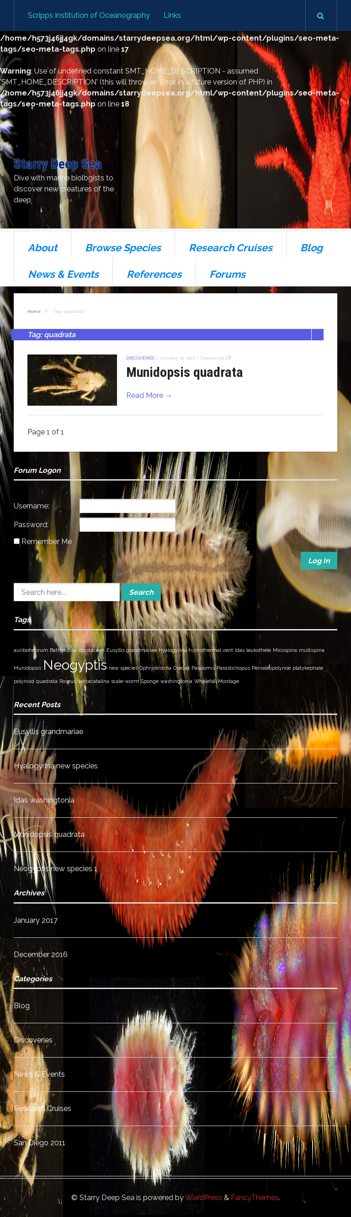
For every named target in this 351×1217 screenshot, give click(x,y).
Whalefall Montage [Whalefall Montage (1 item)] (216, 681)
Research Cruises (230, 248)
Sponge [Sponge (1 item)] (150, 681)
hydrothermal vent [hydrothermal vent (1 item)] (211, 650)
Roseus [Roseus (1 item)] (67, 681)
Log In (319, 560)
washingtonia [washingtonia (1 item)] (176, 681)
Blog (311, 248)
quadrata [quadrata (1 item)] (47, 681)
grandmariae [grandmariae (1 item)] (141, 650)
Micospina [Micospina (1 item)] (285, 650)
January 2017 (36, 920)
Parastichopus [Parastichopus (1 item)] (233, 668)
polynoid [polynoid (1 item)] (24, 681)
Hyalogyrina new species (56, 766)
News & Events (63, 274)
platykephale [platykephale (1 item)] (307, 668)
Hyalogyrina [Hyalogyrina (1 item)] (173, 650)
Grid (305, 334)
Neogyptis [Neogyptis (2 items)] (75, 665)
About (42, 248)
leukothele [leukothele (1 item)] (258, 650)
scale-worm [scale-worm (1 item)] (125, 681)
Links (172, 15)
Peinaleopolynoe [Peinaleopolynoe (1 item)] (271, 668)
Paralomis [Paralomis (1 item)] (203, 668)
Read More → (149, 395)
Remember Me (46, 541)
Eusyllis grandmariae (48, 731)
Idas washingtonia (44, 800)
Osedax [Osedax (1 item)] (181, 668)
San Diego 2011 (39, 1142)
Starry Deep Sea (58, 164)
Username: (31, 506)
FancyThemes (255, 1197)
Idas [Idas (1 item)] (240, 650)
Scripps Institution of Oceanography (89, 15)
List (318, 334)
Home (34, 311)
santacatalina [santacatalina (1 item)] (93, 681)
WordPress (203, 1197)
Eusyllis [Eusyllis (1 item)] (115, 650)
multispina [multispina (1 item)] (311, 650)
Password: (31, 524)
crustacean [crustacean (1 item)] (92, 650)
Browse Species (123, 248)
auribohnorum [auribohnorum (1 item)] (31, 650)
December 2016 (41, 954)
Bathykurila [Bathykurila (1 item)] (63, 650)
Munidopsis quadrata (184, 372)
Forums (227, 274)
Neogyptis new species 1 (55, 868)
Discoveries (140, 357)
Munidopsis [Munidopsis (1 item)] (27, 668)
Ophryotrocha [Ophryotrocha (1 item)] (155, 668)
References (154, 274)
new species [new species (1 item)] (123, 668)
